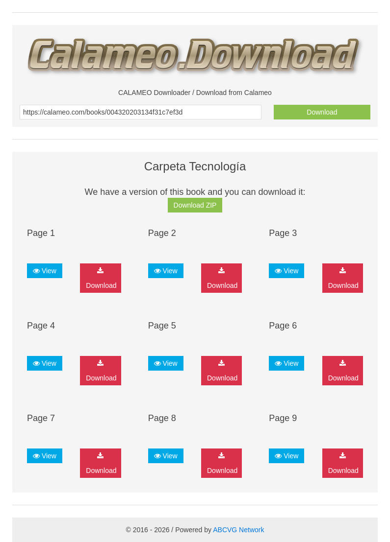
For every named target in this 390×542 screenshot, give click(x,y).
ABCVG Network (238, 530)
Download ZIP (195, 205)
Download (322, 112)
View (44, 271)
